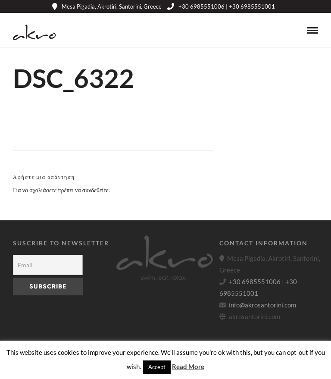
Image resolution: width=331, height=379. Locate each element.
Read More (188, 366)
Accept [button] (157, 366)
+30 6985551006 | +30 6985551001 (221, 6)
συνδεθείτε (95, 190)
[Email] (48, 265)
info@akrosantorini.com (262, 305)
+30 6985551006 (255, 281)
